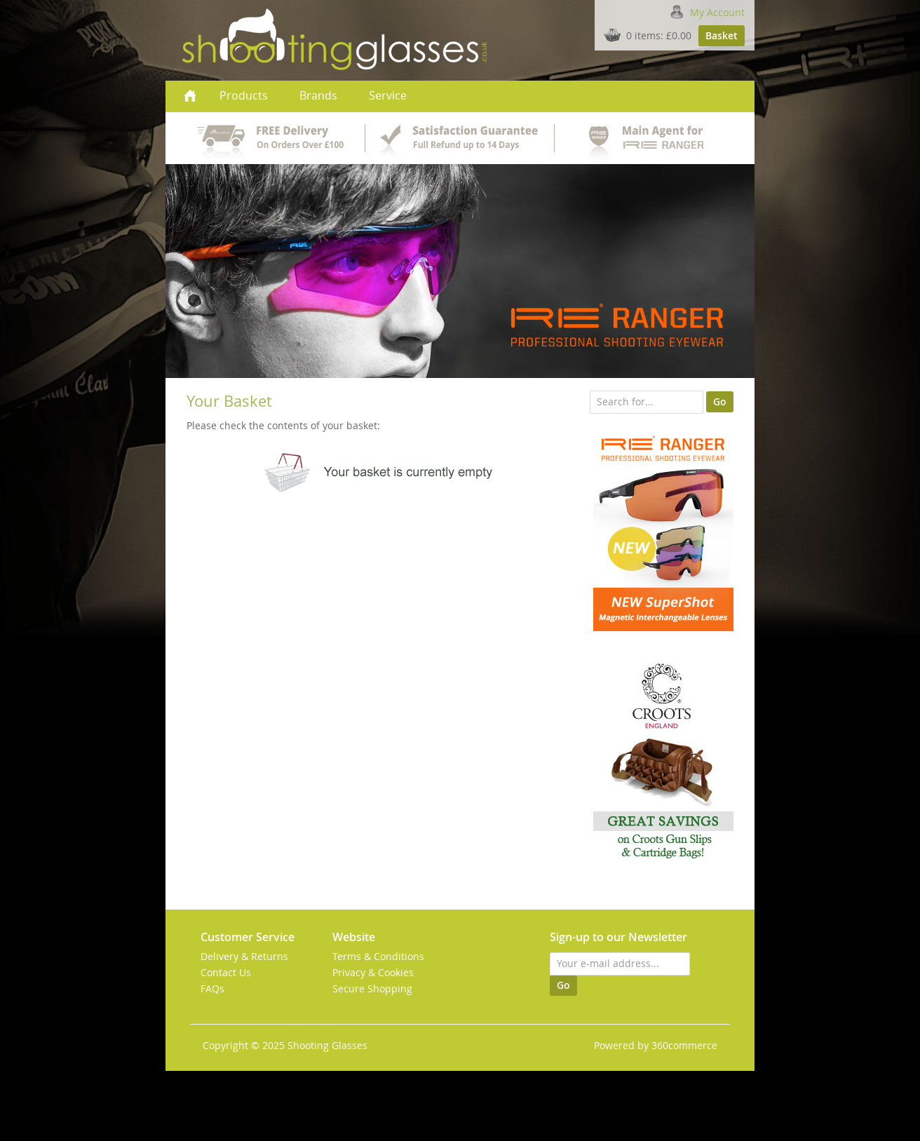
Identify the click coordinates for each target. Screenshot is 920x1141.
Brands (318, 95)
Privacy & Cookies (373, 972)
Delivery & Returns (244, 956)
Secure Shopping (372, 989)
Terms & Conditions (378, 956)
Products (243, 95)
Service (388, 95)
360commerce (684, 1045)
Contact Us (226, 972)
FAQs (212, 989)
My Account (717, 12)
